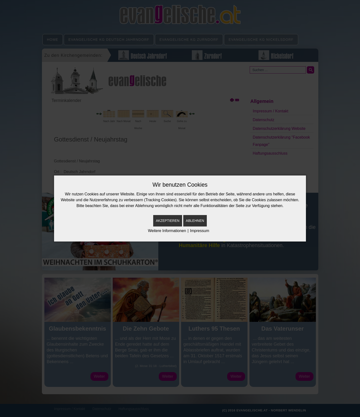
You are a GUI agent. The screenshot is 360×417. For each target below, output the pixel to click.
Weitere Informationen (167, 231)
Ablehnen (195, 221)
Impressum (199, 231)
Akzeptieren (167, 221)
